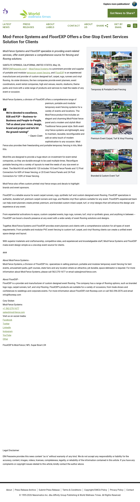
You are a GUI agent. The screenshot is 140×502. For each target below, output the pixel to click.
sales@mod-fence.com (14, 312)
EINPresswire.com (17, 69)
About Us (88, 26)
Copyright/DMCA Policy (95, 490)
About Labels (50, 26)
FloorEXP (59, 72)
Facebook (7, 320)
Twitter (6, 323)
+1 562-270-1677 (11, 308)
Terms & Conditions (71, 490)
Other (5, 339)
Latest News (7, 26)
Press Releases (28, 26)
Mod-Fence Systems (39, 69)
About (9, 490)
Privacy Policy (116, 490)
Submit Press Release (49, 490)
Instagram (8, 331)
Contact (74, 25)
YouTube (7, 335)
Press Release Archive (25, 490)
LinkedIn (7, 327)
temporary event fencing (38, 72)
